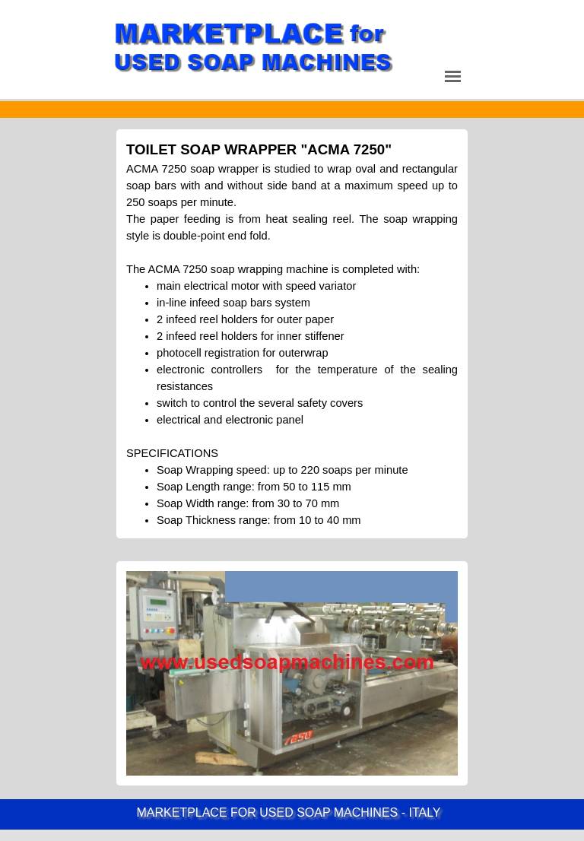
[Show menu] (452, 76)
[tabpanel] (292, 109)
